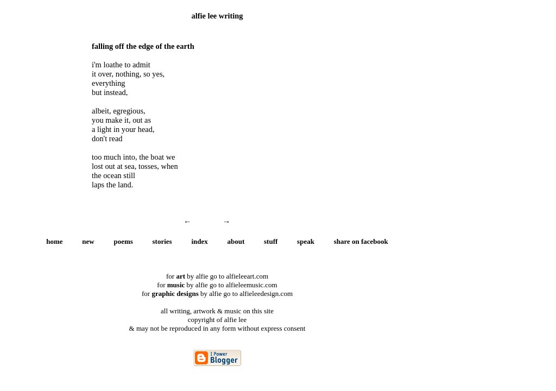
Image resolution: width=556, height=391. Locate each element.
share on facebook (361, 241)
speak (305, 241)
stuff (270, 241)
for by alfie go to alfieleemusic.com (217, 285)
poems (122, 241)
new (88, 241)
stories (162, 241)
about (236, 241)
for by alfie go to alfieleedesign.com (217, 293)
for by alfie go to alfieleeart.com (217, 276)
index (199, 241)
